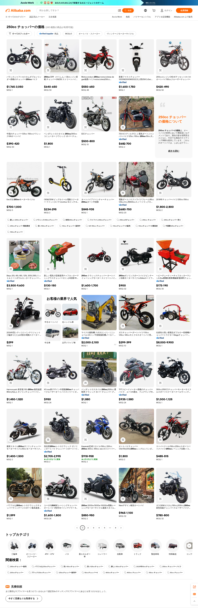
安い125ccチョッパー (93, 566)
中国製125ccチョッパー (173, 226)
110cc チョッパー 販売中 (69, 226)
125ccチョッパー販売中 (66, 572)
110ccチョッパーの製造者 (147, 226)
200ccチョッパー (15, 572)
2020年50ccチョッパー (144, 566)
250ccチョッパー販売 (17, 566)
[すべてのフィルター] (19, 33)
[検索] (128, 10)
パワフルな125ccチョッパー (44, 566)
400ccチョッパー (111, 572)
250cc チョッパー (148, 220)
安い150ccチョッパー (44, 226)
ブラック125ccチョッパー (40, 572)
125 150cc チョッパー (95, 226)
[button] (119, 10)
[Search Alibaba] (77, 10)
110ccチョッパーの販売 (120, 226)
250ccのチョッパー (125, 220)
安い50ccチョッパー (70, 566)
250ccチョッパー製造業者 (18, 226)
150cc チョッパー (154, 572)
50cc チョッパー (175, 572)
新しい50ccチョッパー (118, 566)
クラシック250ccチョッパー (45, 220)
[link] (194, 586)
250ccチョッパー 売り (171, 220)
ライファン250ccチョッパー (99, 220)
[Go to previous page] (77, 527)
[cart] (154, 11)
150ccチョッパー (15, 232)
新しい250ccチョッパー (17, 220)
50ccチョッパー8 (90, 572)
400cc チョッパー (132, 572)
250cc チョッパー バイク (170, 566)
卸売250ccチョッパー (72, 220)
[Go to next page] (121, 527)
